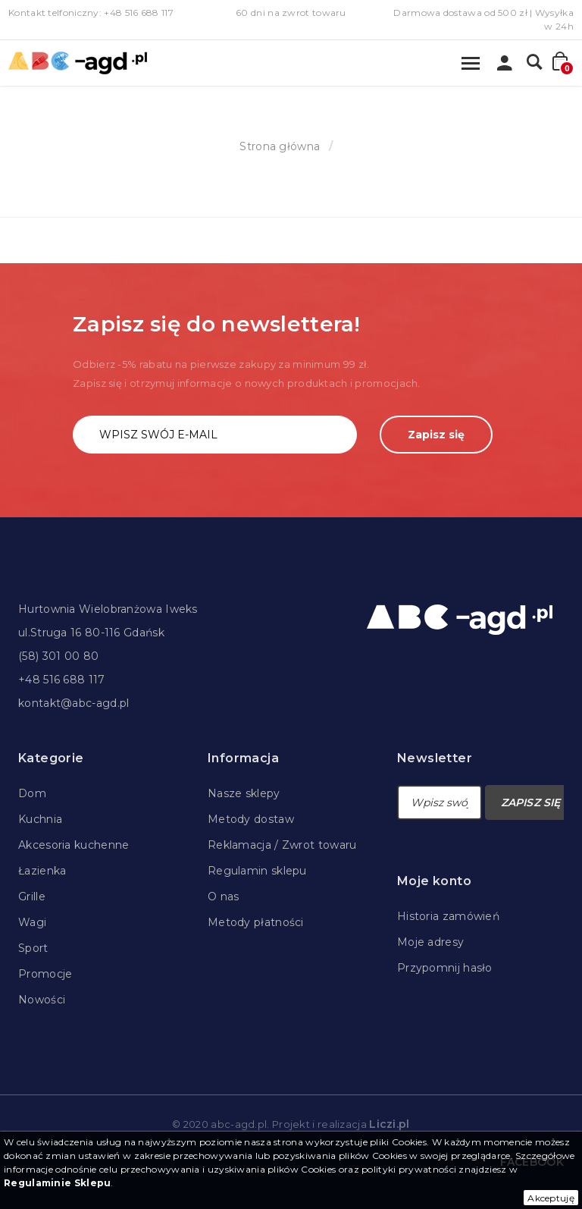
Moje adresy (430, 942)
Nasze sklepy (244, 793)
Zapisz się (436, 434)
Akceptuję (550, 1198)
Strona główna (279, 146)
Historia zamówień (448, 916)
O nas (223, 896)
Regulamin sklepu (257, 871)
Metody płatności (256, 922)
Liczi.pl (389, 1124)
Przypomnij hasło (445, 968)
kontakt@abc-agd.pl (73, 703)
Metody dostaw (251, 819)
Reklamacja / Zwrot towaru (282, 845)
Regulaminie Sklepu (57, 1183)
